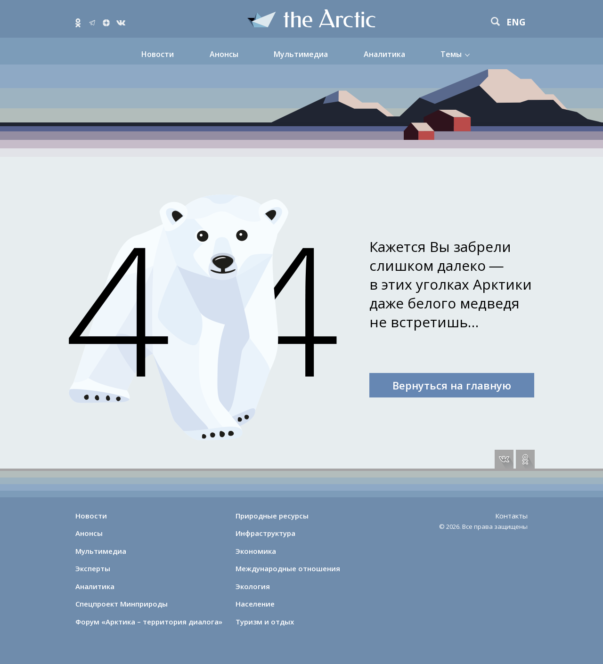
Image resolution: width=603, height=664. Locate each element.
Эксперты (92, 568)
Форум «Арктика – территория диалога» (148, 621)
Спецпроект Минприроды (121, 603)
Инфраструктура (265, 533)
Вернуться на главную (451, 385)
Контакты (511, 515)
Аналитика (384, 54)
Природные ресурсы (272, 515)
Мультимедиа (301, 54)
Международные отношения (288, 568)
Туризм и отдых (265, 621)
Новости (157, 54)
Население (255, 603)
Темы (451, 54)
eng (516, 22)
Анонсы (224, 54)
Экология (253, 586)
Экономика (256, 551)
